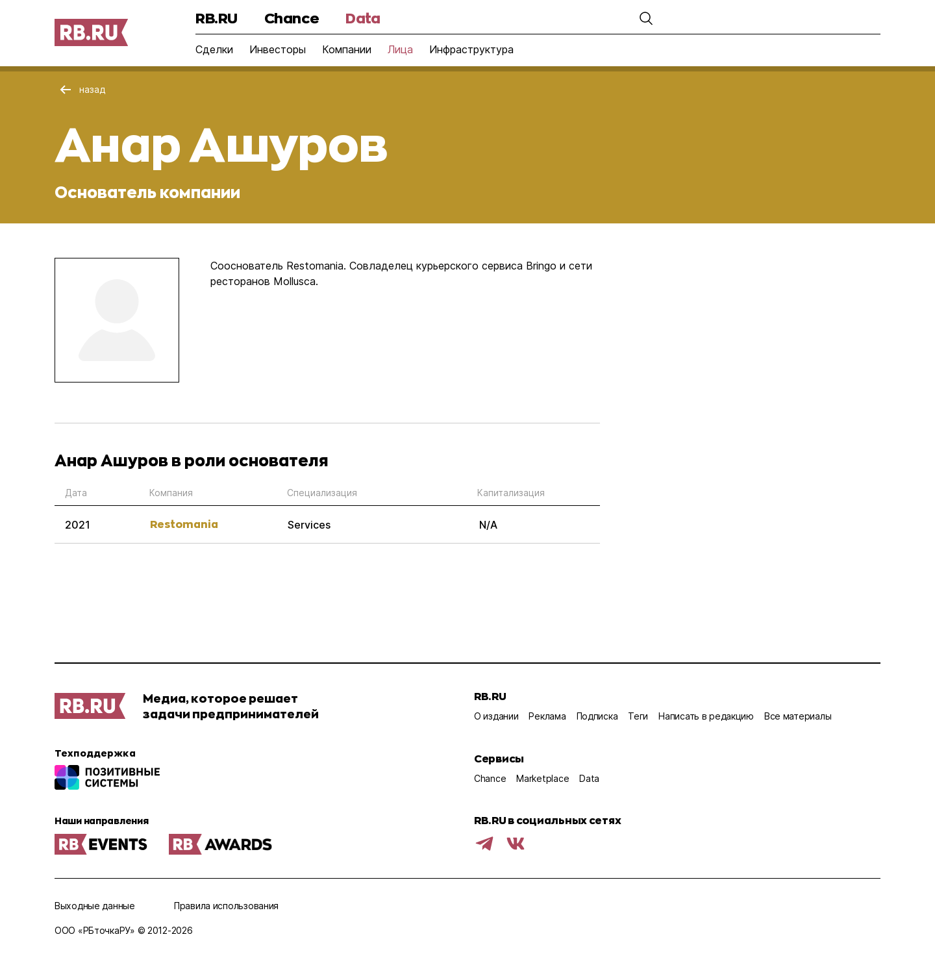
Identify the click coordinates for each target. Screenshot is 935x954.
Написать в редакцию (706, 716)
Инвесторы (277, 49)
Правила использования (226, 905)
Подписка (597, 716)
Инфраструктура (471, 49)
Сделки (214, 49)
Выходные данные (95, 905)
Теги (638, 716)
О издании (496, 716)
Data (362, 17)
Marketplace (542, 778)
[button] (646, 18)
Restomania (184, 524)
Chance (291, 17)
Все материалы (797, 716)
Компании (346, 49)
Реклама (547, 716)
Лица (400, 49)
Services (309, 524)
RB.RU (216, 17)
